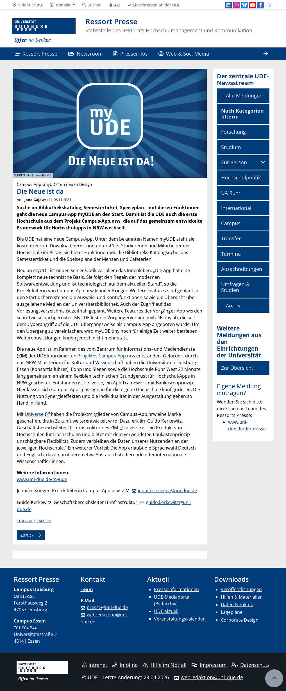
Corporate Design (239, 620)
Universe (34, 414)
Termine (231, 253)
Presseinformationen (176, 589)
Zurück (27, 535)
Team (87, 589)
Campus (44, 520)
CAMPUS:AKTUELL (39, 66)
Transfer (231, 238)
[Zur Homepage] (44, 30)
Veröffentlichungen (241, 589)
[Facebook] (260, 5)
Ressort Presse (36, 53)
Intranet (94, 665)
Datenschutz (250, 665)
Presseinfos (130, 53)
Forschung (233, 131)
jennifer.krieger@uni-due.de (167, 490)
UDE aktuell (166, 611)
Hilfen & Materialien (242, 597)
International (236, 208)
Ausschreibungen (241, 269)
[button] (62, 5)
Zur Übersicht (237, 367)
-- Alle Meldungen (242, 95)
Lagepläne (231, 612)
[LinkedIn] (228, 5)
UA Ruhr (230, 193)
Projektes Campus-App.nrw (106, 356)
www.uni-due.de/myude (42, 479)
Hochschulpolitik (241, 177)
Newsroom (85, 53)
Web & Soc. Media (183, 53)
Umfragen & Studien (235, 287)
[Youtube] (252, 5)
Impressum (209, 665)
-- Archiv (230, 305)
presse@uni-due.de (107, 607)
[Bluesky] (244, 5)
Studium (25, 520)
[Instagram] (236, 5)
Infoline (125, 665)
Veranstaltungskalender (179, 619)
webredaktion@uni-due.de (212, 677)
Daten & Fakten (237, 604)
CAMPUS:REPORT (98, 66)
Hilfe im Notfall (164, 665)
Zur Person (234, 162)
